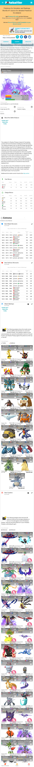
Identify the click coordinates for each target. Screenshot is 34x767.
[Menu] (3, 3)
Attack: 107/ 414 (25, 96)
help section (26, 173)
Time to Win (11, 359)
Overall (12, 360)
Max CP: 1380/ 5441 (25, 95)
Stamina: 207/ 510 (25, 99)
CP (2, 360)
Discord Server (12, 22)
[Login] (30, 2)
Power (2, 359)
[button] (21, 37)
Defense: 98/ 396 (25, 98)
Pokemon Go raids (13, 16)
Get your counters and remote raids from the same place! (23, 31)
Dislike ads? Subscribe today (5, 122)
